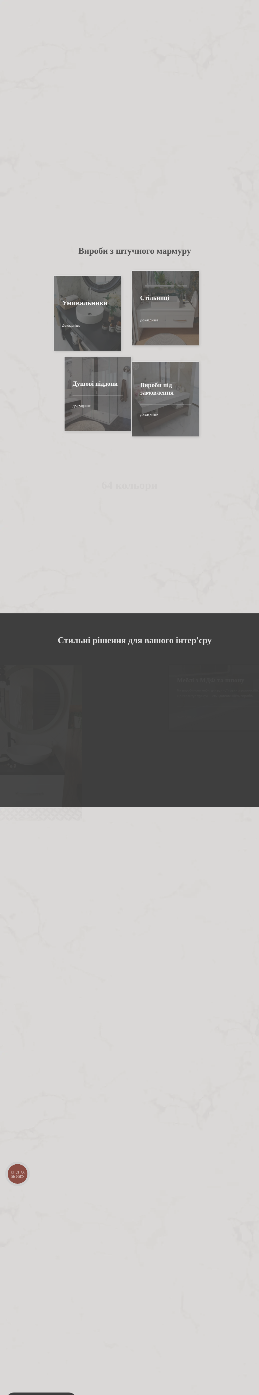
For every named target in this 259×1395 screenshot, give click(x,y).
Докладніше (61, 325)
